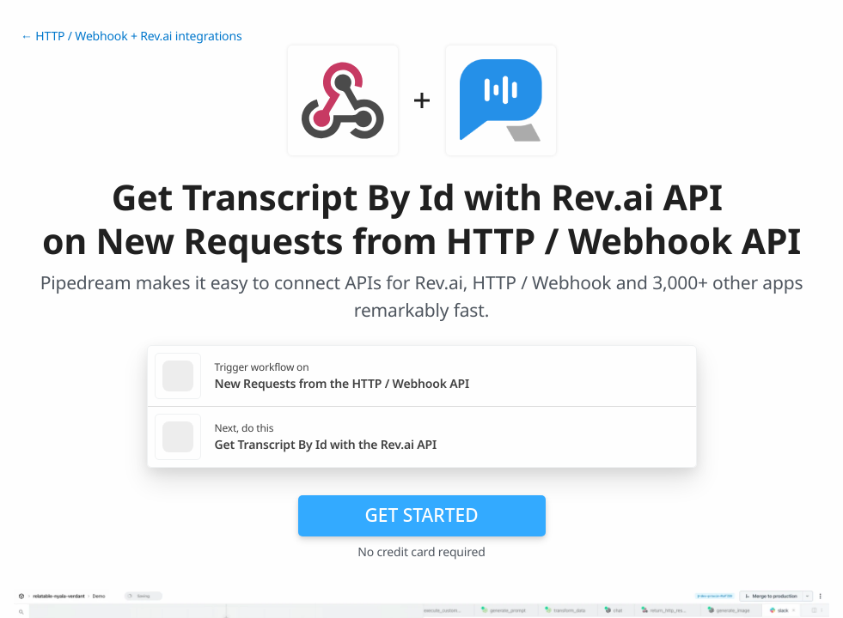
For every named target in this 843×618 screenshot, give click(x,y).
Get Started (422, 515)
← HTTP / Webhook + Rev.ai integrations (131, 36)
